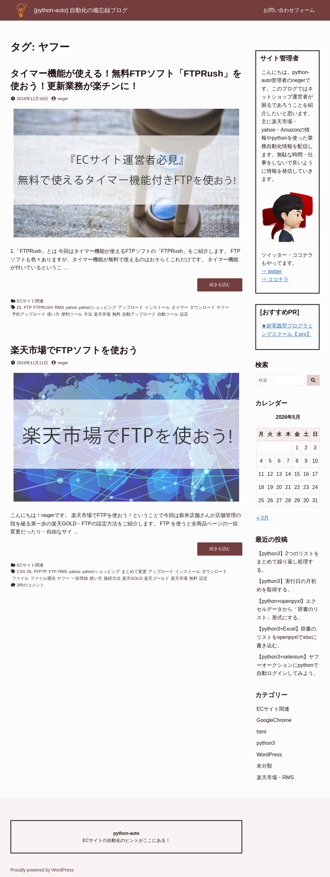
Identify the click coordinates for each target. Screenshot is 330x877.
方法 (88, 314)
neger (63, 98)
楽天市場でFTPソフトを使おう (74, 350)
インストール (157, 307)
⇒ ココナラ (274, 279)
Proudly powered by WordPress (42, 869)
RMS (59, 307)
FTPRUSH (43, 307)
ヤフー (223, 307)
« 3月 (263, 518)
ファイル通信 (42, 578)
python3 (266, 743)
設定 (184, 314)
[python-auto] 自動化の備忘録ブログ (81, 10)
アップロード (130, 307)
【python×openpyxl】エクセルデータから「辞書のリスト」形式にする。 (287, 609)
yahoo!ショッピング (97, 307)
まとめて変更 (134, 571)
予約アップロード (28, 314)
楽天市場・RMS (275, 777)
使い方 (53, 314)
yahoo (71, 307)
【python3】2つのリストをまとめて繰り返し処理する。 (288, 562)
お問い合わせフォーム (289, 10)
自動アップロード (139, 314)
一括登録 (79, 578)
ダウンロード (202, 307)
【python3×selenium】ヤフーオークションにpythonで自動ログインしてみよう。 (288, 665)
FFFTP (40, 571)
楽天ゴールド (156, 578)
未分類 (264, 766)
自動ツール (167, 314)
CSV (21, 571)
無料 (116, 314)
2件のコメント (30, 585)
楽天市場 (102, 314)
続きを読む (222, 286)
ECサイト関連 (30, 301)
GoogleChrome (274, 720)
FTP (28, 307)
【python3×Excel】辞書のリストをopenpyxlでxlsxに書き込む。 (287, 637)
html (261, 731)
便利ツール (71, 314)
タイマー (179, 307)
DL (19, 307)
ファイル (20, 578)
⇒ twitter (271, 271)
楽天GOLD (132, 578)
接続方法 (112, 578)
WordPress (269, 754)
